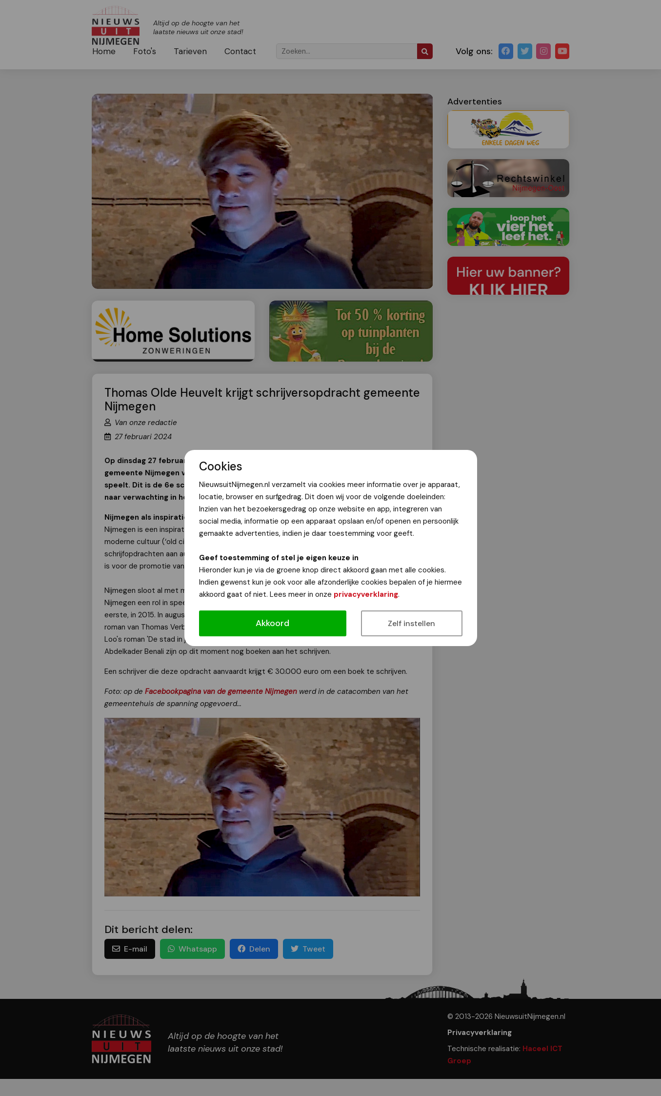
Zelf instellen (411, 623)
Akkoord (272, 623)
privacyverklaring (366, 594)
